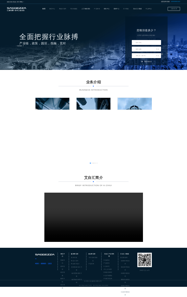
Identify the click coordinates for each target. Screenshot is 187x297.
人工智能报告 (86, 9)
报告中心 (107, 9)
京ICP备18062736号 (85, 285)
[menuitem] (43, 9)
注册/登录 (174, 9)
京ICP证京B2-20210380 (100, 285)
